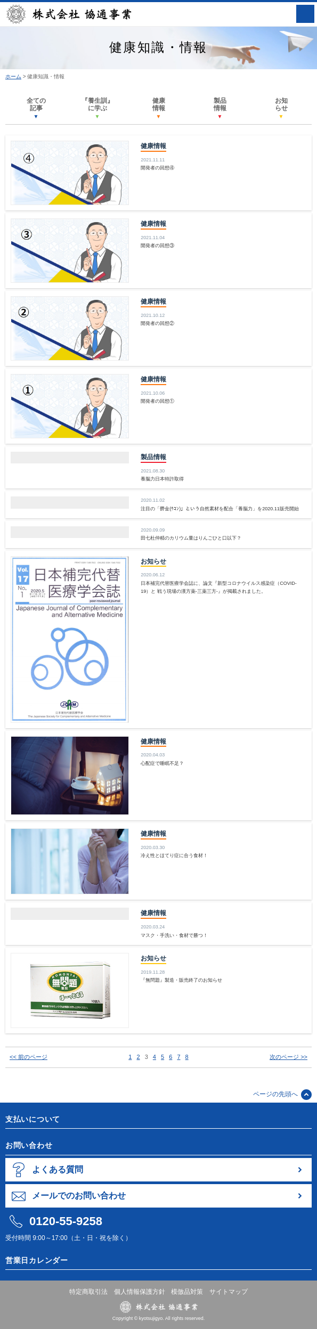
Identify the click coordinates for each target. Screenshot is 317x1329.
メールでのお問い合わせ (79, 1195)
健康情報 (158, 108)
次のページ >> (288, 1057)
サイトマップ (228, 1291)
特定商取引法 (88, 1291)
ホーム (13, 76)
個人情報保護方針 (139, 1291)
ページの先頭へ (275, 1094)
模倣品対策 (187, 1291)
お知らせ (281, 108)
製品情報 (220, 108)
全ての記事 (36, 108)
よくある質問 (57, 1169)
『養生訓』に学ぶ (97, 108)
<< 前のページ (28, 1057)
